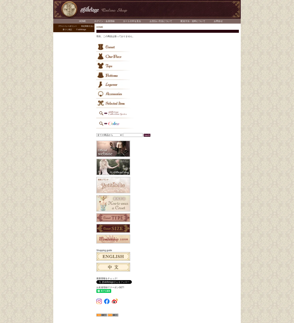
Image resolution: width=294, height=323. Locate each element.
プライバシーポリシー (67, 26)
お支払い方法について (161, 21)
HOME (82, 21)
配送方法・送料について (193, 21)
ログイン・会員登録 (104, 21)
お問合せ (218, 21)
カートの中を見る (132, 21)
